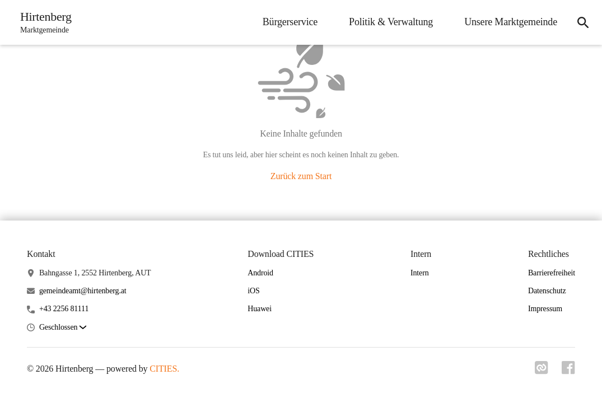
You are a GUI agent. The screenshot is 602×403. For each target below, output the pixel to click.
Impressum (545, 308)
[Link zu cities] (541, 371)
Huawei (260, 308)
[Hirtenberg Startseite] (42, 22)
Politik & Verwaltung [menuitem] (391, 21)
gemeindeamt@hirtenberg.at (83, 291)
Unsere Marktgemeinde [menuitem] (510, 21)
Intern (419, 273)
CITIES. (164, 368)
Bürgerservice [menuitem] (290, 21)
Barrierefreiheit (551, 273)
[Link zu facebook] (568, 371)
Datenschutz (547, 291)
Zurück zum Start (301, 176)
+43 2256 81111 (63, 308)
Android (260, 273)
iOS (253, 291)
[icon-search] (583, 22)
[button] (62, 328)
